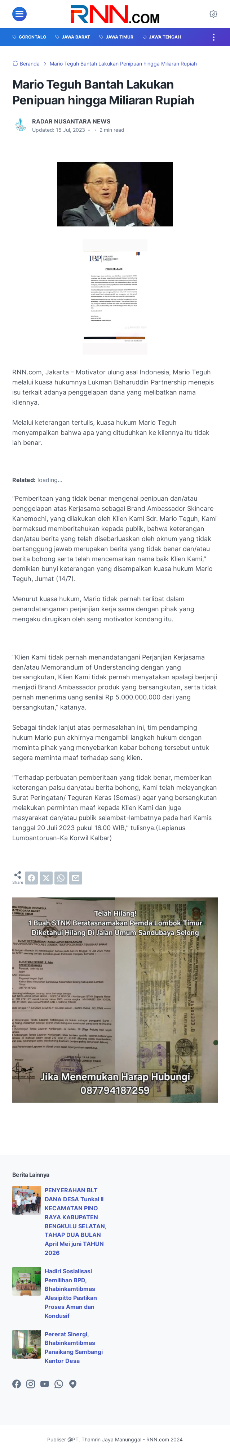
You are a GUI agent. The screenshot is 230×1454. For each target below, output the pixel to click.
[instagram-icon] (30, 1384)
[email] (75, 878)
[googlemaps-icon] (72, 1384)
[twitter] (46, 878)
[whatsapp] (60, 878)
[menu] (19, 14)
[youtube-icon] (44, 1384)
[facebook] (31, 878)
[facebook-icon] (16, 1384)
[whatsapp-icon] (58, 1384)
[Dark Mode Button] (213, 14)
